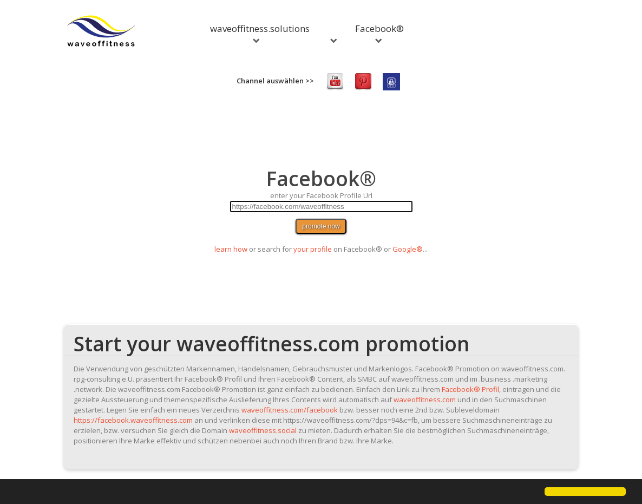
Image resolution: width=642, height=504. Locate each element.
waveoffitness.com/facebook (289, 410)
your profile (312, 249)
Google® (407, 249)
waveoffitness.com (425, 399)
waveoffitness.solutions (260, 32)
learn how (230, 249)
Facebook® (379, 32)
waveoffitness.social (263, 430)
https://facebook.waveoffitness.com (133, 420)
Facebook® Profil (470, 389)
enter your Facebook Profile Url (321, 195)
